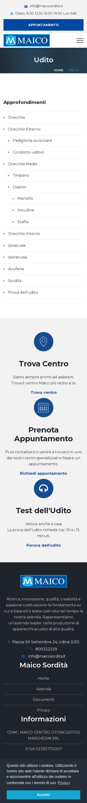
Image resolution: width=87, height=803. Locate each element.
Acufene (16, 269)
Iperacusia (17, 257)
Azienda (43, 689)
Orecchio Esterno (24, 129)
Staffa (22, 222)
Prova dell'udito (23, 292)
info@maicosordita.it (46, 6)
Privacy (43, 710)
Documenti (43, 699)
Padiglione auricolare (32, 140)
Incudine (25, 210)
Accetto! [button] (43, 795)
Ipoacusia (17, 245)
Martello (25, 198)
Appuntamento (43, 25)
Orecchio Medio (22, 164)
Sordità (14, 281)
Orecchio (16, 117)
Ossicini (19, 187)
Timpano (21, 175)
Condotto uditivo (28, 152)
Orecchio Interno (24, 233)
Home (58, 70)
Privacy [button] (64, 783)
